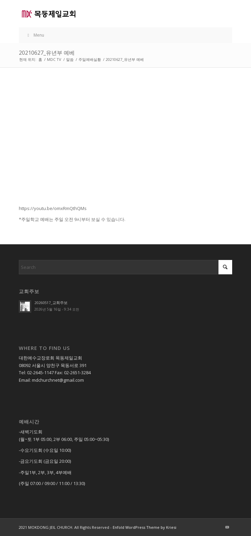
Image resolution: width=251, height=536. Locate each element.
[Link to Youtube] (227, 527)
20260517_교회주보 (50, 302)
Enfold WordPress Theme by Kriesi (144, 527)
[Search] (125, 267)
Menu (35, 35)
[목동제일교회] (104, 13)
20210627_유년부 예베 (47, 52)
